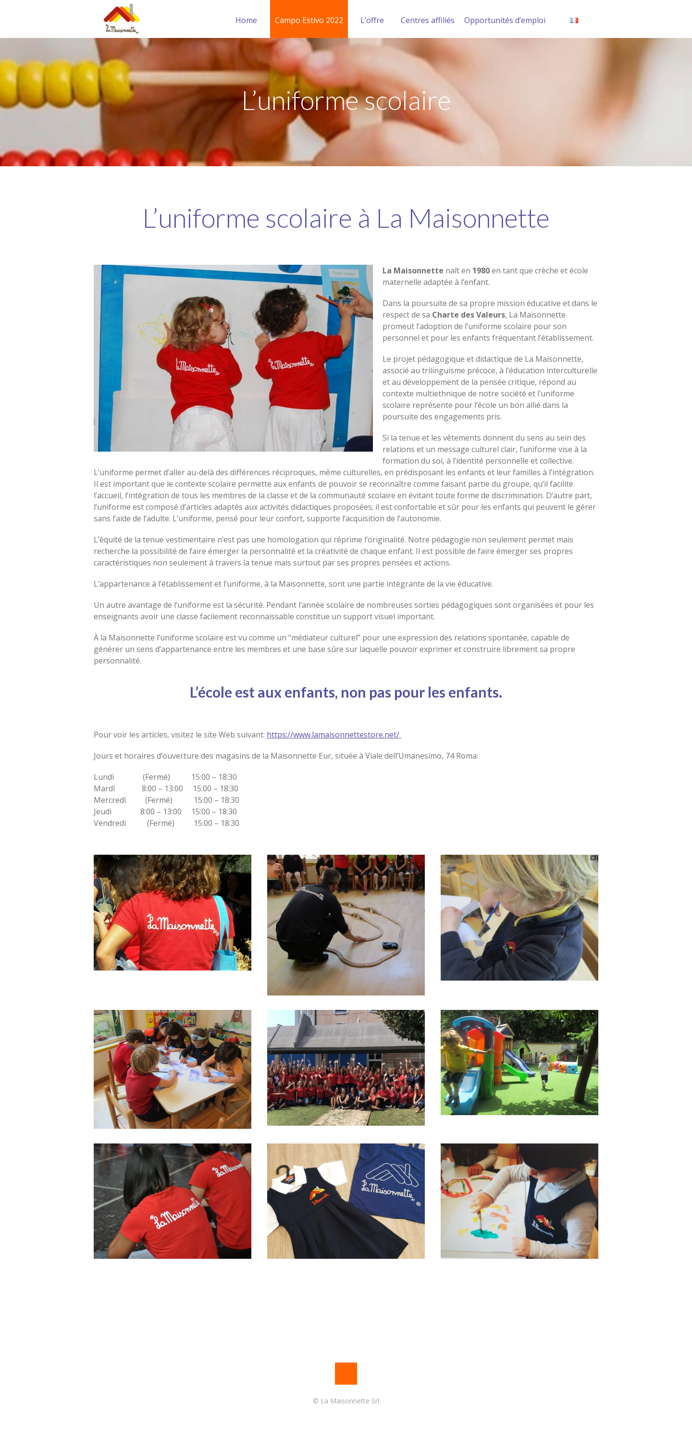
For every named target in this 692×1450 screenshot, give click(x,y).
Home (246, 20)
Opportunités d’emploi (504, 20)
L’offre (372, 20)
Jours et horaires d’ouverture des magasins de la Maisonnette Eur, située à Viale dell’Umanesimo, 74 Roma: (286, 755)
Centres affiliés (428, 20)
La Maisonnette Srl (350, 1400)
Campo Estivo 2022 (309, 20)
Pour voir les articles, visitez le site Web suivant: (247, 734)
